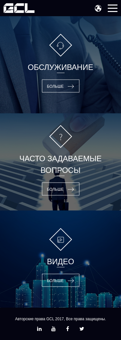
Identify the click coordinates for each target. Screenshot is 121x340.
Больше (55, 86)
